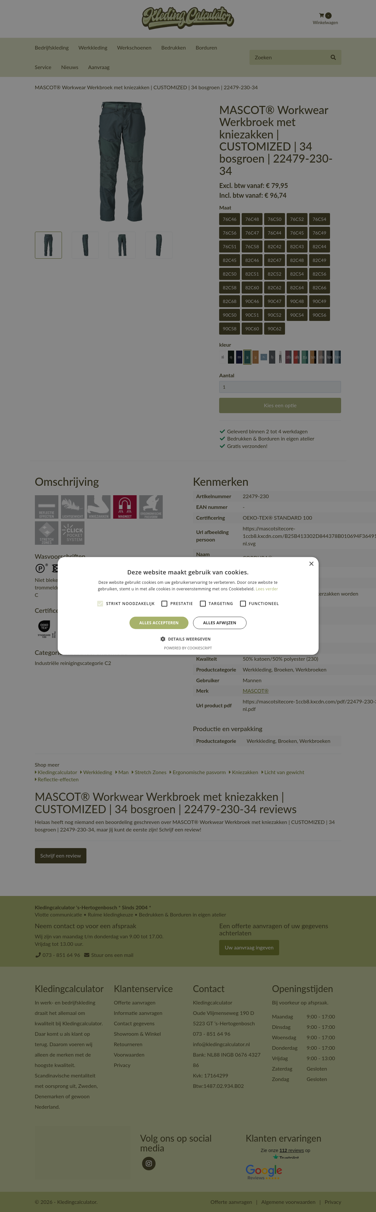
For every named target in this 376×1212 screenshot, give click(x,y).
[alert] (188, 606)
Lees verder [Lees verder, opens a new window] (267, 589)
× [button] (311, 564)
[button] (188, 639)
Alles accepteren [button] (159, 623)
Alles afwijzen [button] (219, 623)
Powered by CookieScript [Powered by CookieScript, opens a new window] (188, 647)
